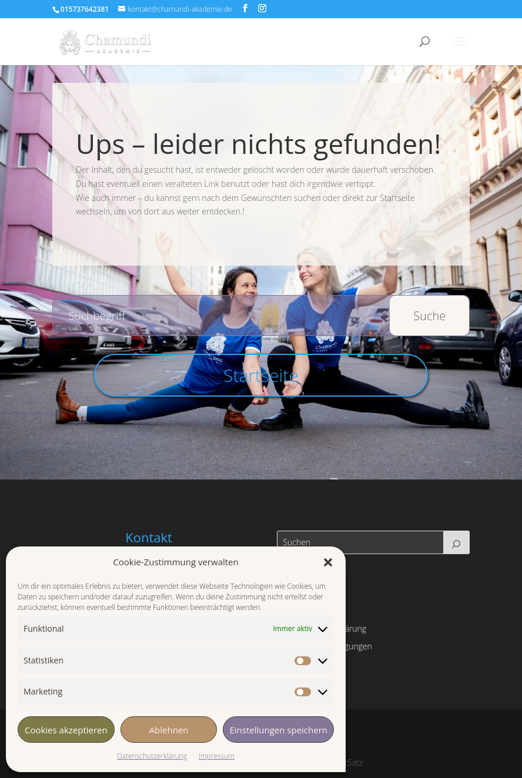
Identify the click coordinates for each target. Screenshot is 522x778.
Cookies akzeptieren (66, 730)
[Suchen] (456, 542)
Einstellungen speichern (278, 730)
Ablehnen (169, 730)
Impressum (217, 756)
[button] (328, 562)
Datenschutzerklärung (152, 756)
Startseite (261, 375)
